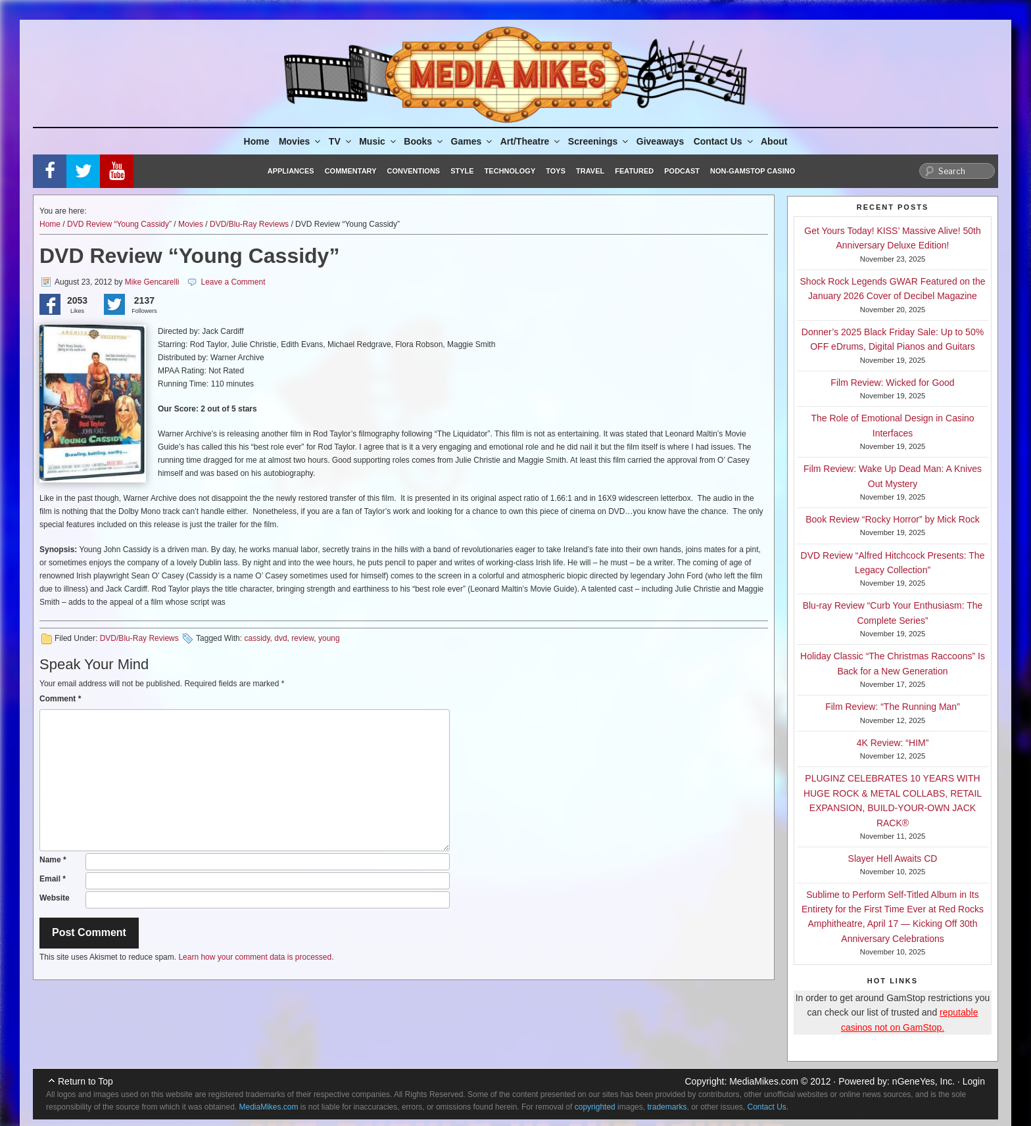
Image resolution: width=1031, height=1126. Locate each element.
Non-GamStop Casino (752, 171)
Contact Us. (768, 1107)
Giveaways (660, 141)
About (774, 141)
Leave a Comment (233, 282)
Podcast (682, 171)
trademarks (666, 1107)
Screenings (599, 141)
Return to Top (85, 1081)
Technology (510, 171)
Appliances (291, 171)
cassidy (257, 638)
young (329, 638)
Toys (555, 171)
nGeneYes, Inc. (923, 1081)
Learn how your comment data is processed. (255, 957)
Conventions (413, 171)
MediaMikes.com (763, 1081)
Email (52, 878)
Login (974, 1081)
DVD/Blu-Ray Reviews (249, 224)
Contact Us (724, 141)
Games (472, 141)
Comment (60, 698)
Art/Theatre (531, 141)
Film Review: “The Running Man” (892, 706)
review (302, 638)
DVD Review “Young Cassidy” (119, 224)
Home (257, 141)
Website (54, 898)
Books (424, 141)
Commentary (351, 171)
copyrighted (595, 1107)
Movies (300, 141)
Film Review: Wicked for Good (892, 382)
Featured (634, 171)
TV (341, 141)
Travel (590, 171)
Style (461, 171)
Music (378, 141)
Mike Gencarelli (152, 282)
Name (52, 859)
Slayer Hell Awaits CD (893, 858)
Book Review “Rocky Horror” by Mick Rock (892, 519)
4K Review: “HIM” (893, 743)
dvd (280, 638)
